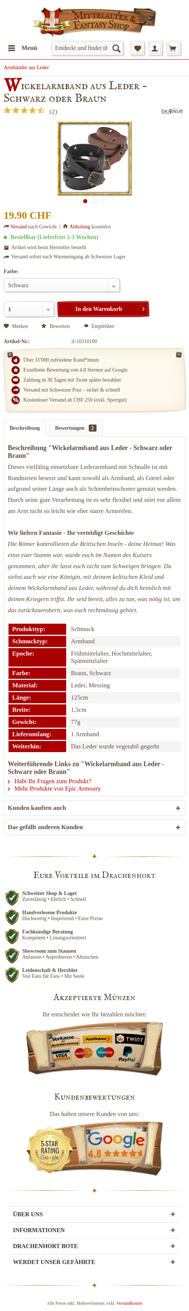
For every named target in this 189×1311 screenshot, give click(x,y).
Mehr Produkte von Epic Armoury (54, 788)
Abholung (80, 226)
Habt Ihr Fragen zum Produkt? (49, 781)
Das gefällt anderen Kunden (45, 827)
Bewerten (56, 326)
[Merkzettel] (137, 48)
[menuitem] (22, 48)
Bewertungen (76, 428)
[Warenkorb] (173, 48)
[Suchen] (116, 48)
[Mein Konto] (155, 48)
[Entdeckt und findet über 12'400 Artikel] (87, 48)
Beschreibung (25, 428)
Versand (18, 226)
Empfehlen (99, 326)
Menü (22, 46)
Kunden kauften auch (37, 807)
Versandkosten (129, 1303)
